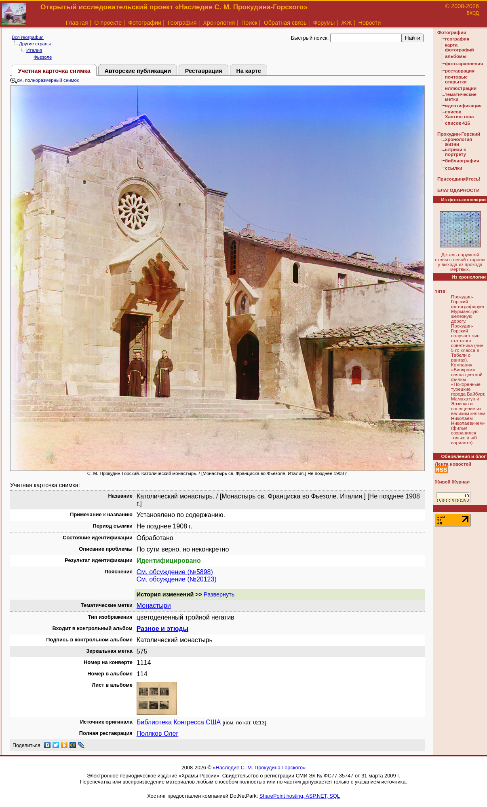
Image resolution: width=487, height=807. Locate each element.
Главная (77, 22)
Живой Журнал (452, 481)
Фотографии (144, 22)
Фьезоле (43, 57)
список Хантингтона (459, 114)
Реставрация (203, 71)
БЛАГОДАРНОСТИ (458, 190)
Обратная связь (285, 22)
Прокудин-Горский (458, 134)
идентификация (463, 105)
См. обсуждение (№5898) (175, 572)
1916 (440, 291)
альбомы (455, 56)
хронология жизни (458, 142)
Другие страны (35, 43)
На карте (248, 71)
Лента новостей (453, 464)
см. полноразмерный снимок (44, 80)
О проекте (108, 22)
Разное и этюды (162, 628)
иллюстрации (460, 88)
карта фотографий (459, 47)
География (182, 22)
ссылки (453, 168)
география (457, 38)
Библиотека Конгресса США (179, 722)
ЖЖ (346, 22)
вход (472, 12)
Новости (369, 22)
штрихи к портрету (455, 152)
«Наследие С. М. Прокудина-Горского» (259, 767)
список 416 (457, 123)
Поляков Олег (157, 733)
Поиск (249, 22)
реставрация (459, 70)
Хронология (219, 22)
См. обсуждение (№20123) (177, 579)
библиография (462, 160)
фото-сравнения (464, 63)
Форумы (324, 22)
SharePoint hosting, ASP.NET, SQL (299, 796)
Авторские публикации (138, 71)
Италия (34, 50)
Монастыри (154, 605)
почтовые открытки (456, 79)
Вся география (28, 37)
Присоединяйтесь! (459, 179)
